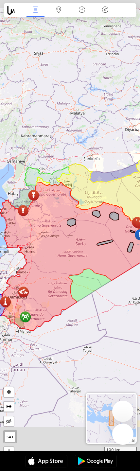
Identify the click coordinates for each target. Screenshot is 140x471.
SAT (10, 437)
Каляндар (82, 10)
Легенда (105, 10)
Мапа (59, 10)
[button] (33, 195)
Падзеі (35, 10)
